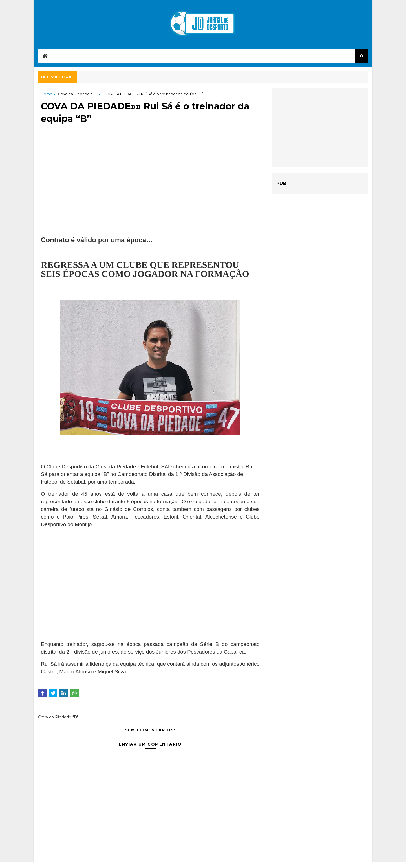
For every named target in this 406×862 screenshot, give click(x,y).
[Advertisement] (150, 184)
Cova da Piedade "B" (77, 94)
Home (46, 94)
